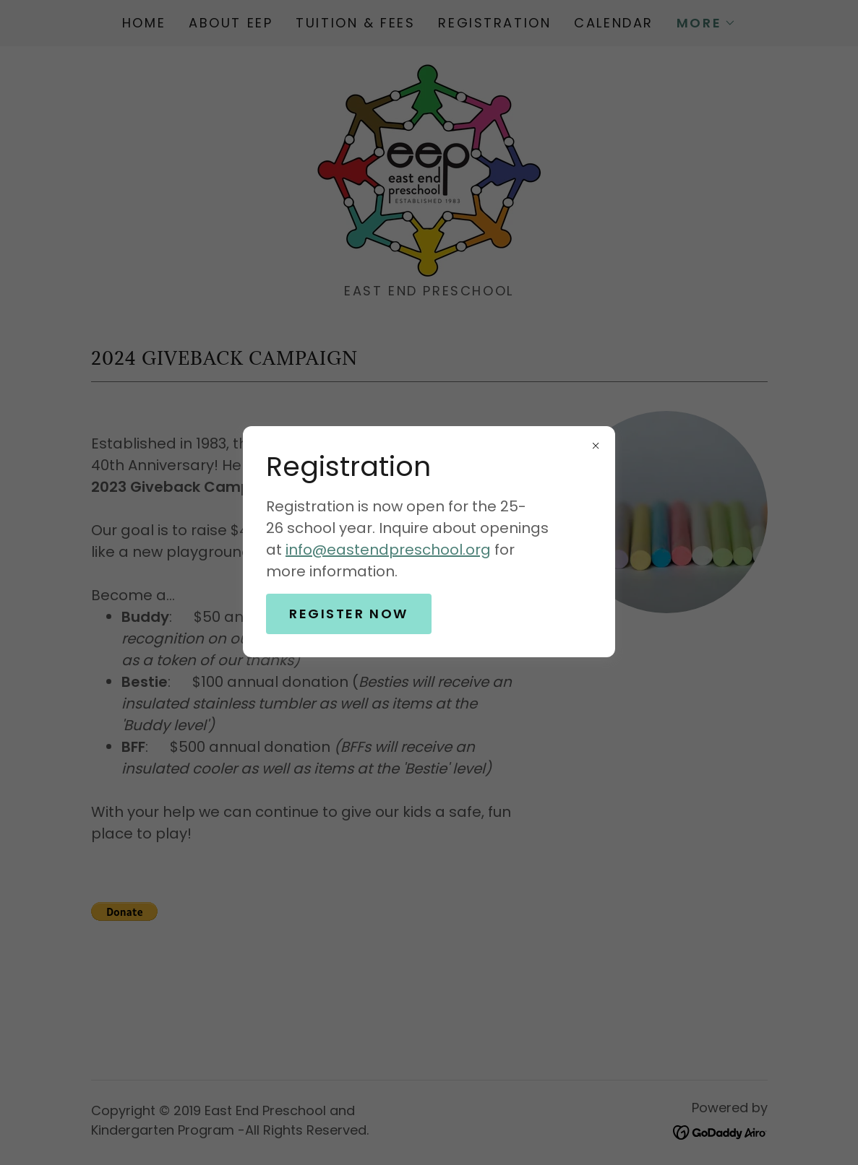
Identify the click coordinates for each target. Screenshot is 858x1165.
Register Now (348, 614)
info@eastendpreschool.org (388, 550)
